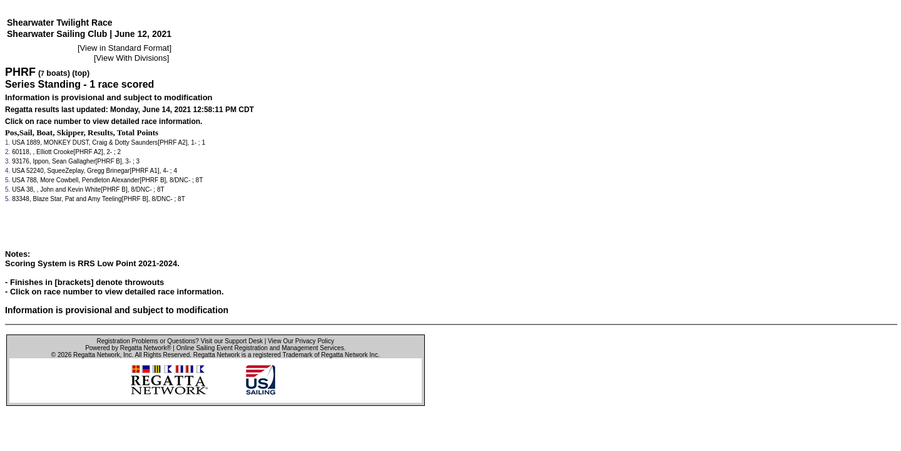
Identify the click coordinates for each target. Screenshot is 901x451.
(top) (80, 73)
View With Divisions (131, 58)
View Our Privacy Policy (301, 341)
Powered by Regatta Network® (128, 348)
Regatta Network (96, 354)
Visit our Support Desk (232, 341)
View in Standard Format (125, 48)
